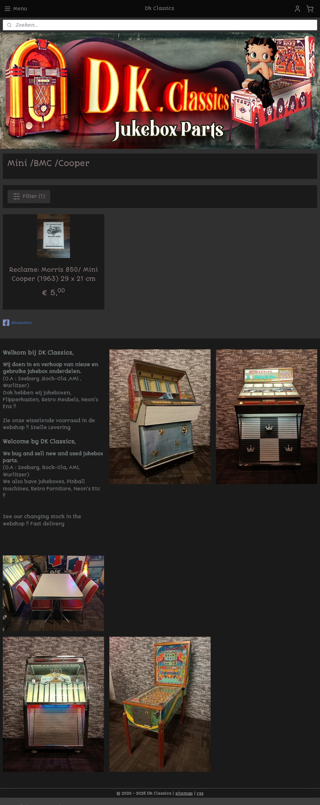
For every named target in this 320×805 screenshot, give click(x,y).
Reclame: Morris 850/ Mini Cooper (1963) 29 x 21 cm (53, 274)
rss (200, 793)
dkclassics (17, 323)
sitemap (184, 793)
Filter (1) (29, 196)
